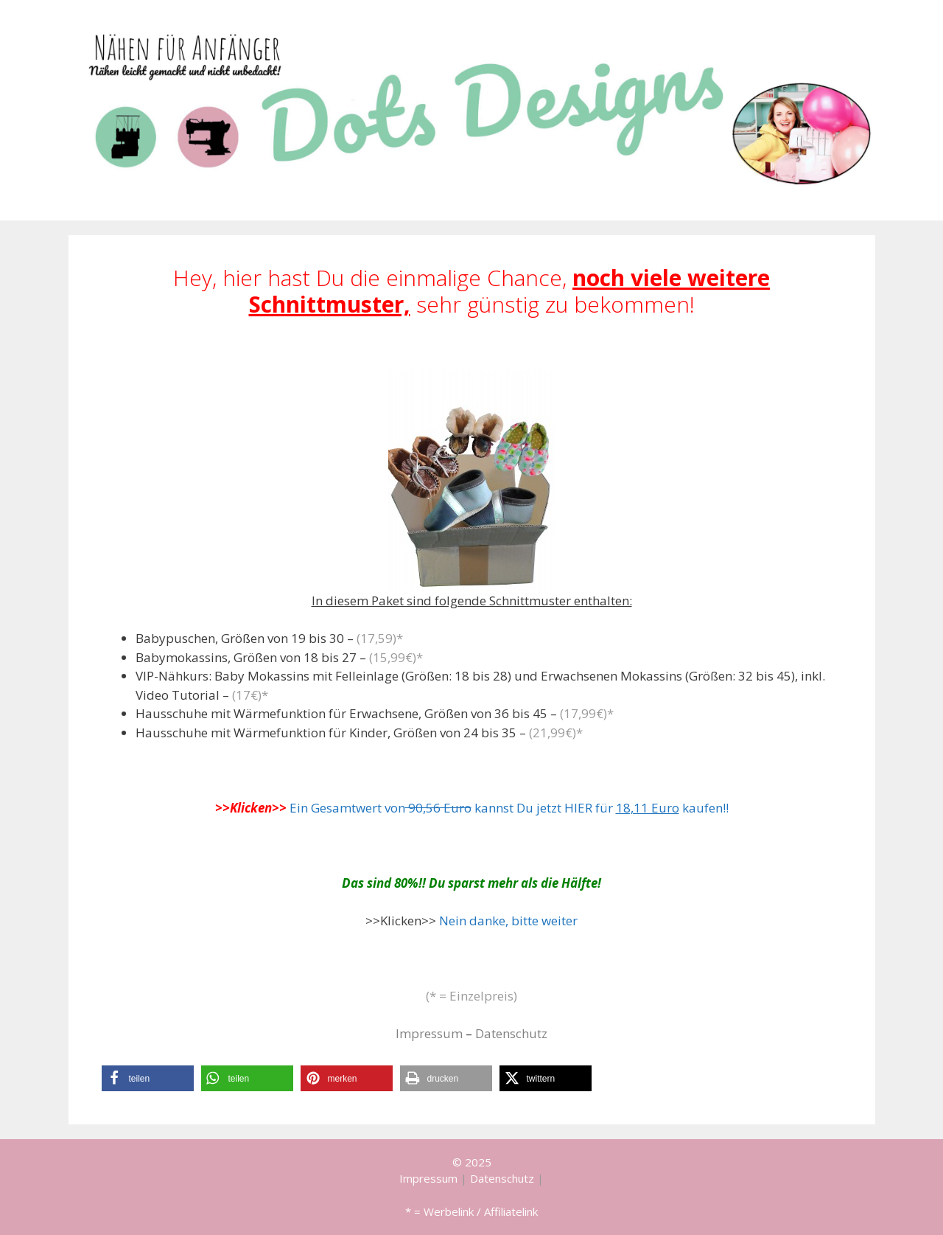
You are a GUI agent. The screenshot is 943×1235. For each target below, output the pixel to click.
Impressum (429, 1033)
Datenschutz (511, 1033)
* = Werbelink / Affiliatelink (471, 1211)
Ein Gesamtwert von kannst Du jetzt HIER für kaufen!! (509, 807)
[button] (148, 1078)
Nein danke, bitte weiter (508, 920)
